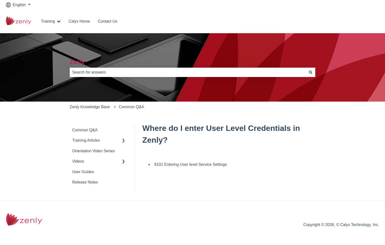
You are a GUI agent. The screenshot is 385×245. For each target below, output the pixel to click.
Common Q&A (131, 107)
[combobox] (188, 72)
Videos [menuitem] (78, 161)
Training (48, 21)
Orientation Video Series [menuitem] (93, 151)
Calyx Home (79, 21)
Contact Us (107, 21)
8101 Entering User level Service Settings (190, 164)
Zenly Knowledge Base (90, 107)
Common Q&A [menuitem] (84, 130)
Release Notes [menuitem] (85, 182)
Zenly (77, 62)
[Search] (310, 72)
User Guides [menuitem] (83, 172)
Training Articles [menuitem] (86, 140)
